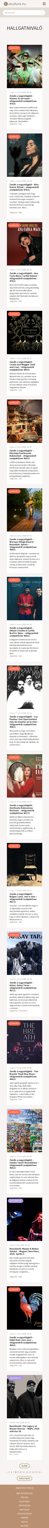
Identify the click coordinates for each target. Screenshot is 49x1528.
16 (39, 1472)
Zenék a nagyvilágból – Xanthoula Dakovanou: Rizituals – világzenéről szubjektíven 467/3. (22, 809)
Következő (24, 1478)
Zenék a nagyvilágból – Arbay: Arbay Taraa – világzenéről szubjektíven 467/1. (23, 986)
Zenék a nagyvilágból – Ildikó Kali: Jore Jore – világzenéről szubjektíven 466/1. (23, 1341)
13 (30, 1472)
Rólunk (24, 1497)
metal (25, 1010)
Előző (24, 1466)
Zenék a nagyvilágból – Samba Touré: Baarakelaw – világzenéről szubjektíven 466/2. (24, 1164)
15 (36, 1472)
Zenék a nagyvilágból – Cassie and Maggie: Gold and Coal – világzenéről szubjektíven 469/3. (22, 365)
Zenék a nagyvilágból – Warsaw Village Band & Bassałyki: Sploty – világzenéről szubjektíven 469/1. (23, 544)
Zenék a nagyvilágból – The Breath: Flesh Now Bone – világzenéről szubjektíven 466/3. (24, 1075)
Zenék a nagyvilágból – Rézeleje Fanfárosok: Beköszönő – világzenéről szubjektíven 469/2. (23, 454)
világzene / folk (16, 124)
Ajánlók (14, 48)
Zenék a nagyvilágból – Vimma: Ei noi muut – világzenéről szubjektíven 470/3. (23, 99)
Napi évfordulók (24, 1493)
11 (24, 1472)
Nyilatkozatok (25, 1513)
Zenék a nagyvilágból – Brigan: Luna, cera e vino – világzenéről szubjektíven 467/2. (23, 897)
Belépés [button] (24, 1526)
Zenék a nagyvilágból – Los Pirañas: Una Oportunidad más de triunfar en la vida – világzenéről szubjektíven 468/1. (24, 721)
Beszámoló (15, 1200)
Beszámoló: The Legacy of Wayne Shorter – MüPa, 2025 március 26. (24, 1429)
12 (27, 1472)
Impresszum (24, 1505)
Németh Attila (14, 1245)
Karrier (24, 1517)
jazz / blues (14, 1454)
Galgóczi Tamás (15, 92)
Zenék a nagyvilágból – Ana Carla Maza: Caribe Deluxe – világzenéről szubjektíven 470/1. (24, 277)
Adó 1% (24, 1522)
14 (33, 1472)
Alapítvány (24, 1501)
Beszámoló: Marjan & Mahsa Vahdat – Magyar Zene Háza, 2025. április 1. (24, 1251)
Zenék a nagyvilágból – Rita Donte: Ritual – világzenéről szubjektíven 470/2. (24, 187)
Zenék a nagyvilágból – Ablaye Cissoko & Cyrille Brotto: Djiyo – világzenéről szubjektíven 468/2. (24, 631)
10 (21, 1472)
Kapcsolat (24, 1509)
